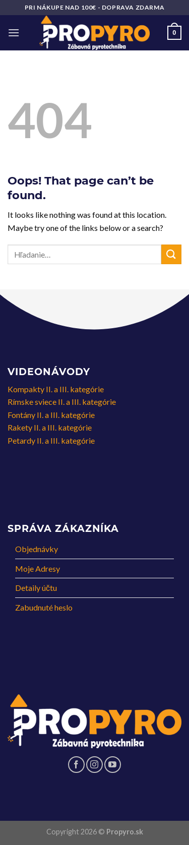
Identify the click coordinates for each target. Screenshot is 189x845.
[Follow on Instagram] (94, 764)
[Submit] (171, 254)
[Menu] (14, 32)
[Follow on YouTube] (112, 764)
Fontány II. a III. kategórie (51, 414)
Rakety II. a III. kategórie (50, 427)
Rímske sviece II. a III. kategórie (62, 401)
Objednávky (36, 549)
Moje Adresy (37, 568)
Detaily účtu (36, 587)
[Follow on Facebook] (76, 764)
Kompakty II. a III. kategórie (56, 389)
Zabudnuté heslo (44, 607)
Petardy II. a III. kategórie (51, 440)
